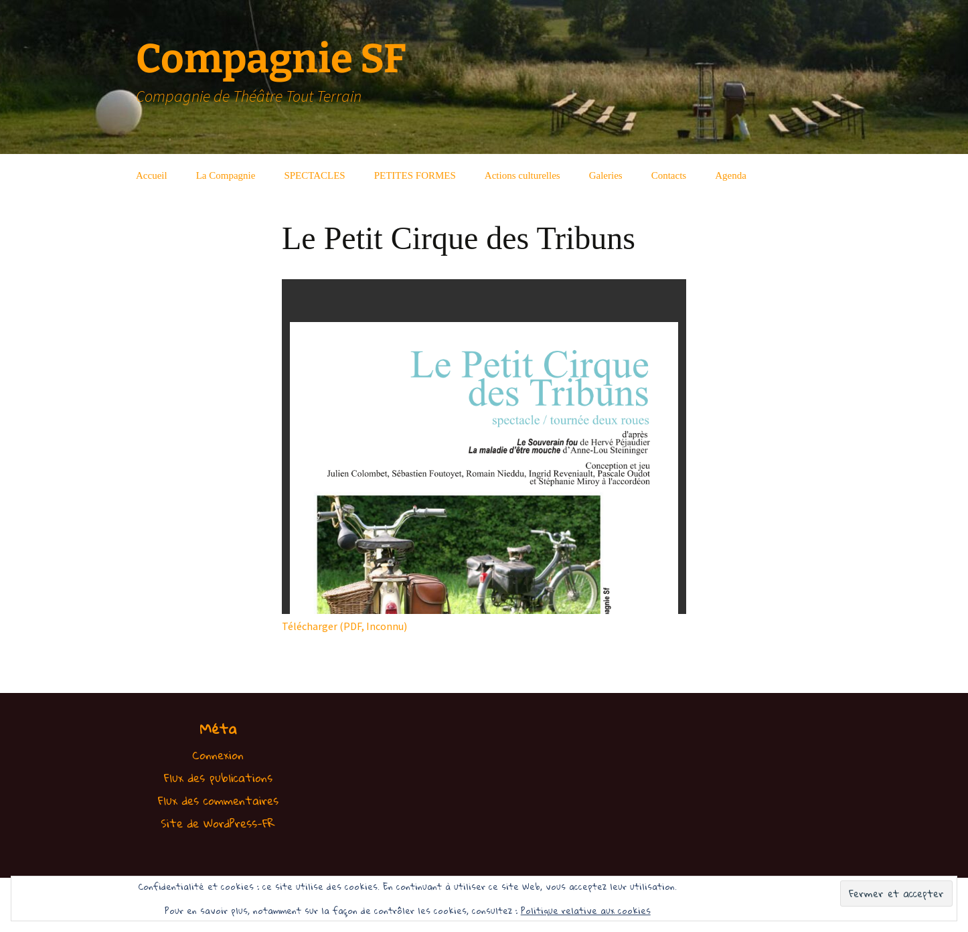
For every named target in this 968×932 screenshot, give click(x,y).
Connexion (218, 755)
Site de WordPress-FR (218, 823)
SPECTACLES (314, 175)
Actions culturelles (522, 175)
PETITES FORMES (415, 175)
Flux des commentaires (218, 800)
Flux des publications (218, 777)
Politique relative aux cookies (586, 911)
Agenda (730, 175)
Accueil (151, 175)
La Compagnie (226, 175)
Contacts (669, 175)
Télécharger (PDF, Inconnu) (344, 626)
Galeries (606, 175)
